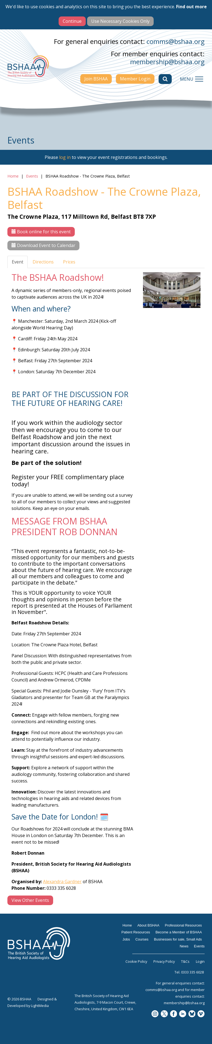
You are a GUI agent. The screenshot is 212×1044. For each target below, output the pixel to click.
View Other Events (30, 900)
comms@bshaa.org (176, 41)
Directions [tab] (43, 262)
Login (200, 961)
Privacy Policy (164, 961)
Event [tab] (17, 262)
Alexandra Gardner (62, 882)
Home (13, 176)
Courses (141, 939)
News (184, 946)
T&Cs (185, 961)
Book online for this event (41, 232)
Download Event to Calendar (43, 245)
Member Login (135, 79)
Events (32, 176)
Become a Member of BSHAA (179, 932)
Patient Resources (135, 932)
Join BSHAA (96, 79)
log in (65, 157)
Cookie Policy (136, 961)
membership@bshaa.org (167, 61)
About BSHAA (148, 925)
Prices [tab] (69, 262)
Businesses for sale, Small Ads (178, 939)
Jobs (126, 939)
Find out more (191, 7)
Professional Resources (183, 925)
